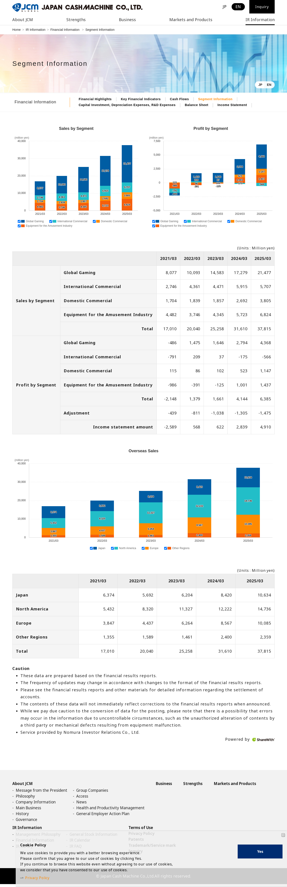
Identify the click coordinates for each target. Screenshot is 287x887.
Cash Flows (179, 99)
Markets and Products (190, 19)
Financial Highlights (95, 99)
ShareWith (263, 740)
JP (260, 84)
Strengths (204, 783)
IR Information (36, 29)
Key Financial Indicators (141, 99)
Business (173, 783)
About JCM (23, 783)
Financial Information (65, 29)
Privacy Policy (40, 877)
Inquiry (262, 6)
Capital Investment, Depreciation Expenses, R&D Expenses (127, 105)
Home (16, 29)
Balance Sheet (196, 105)
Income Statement (232, 105)
